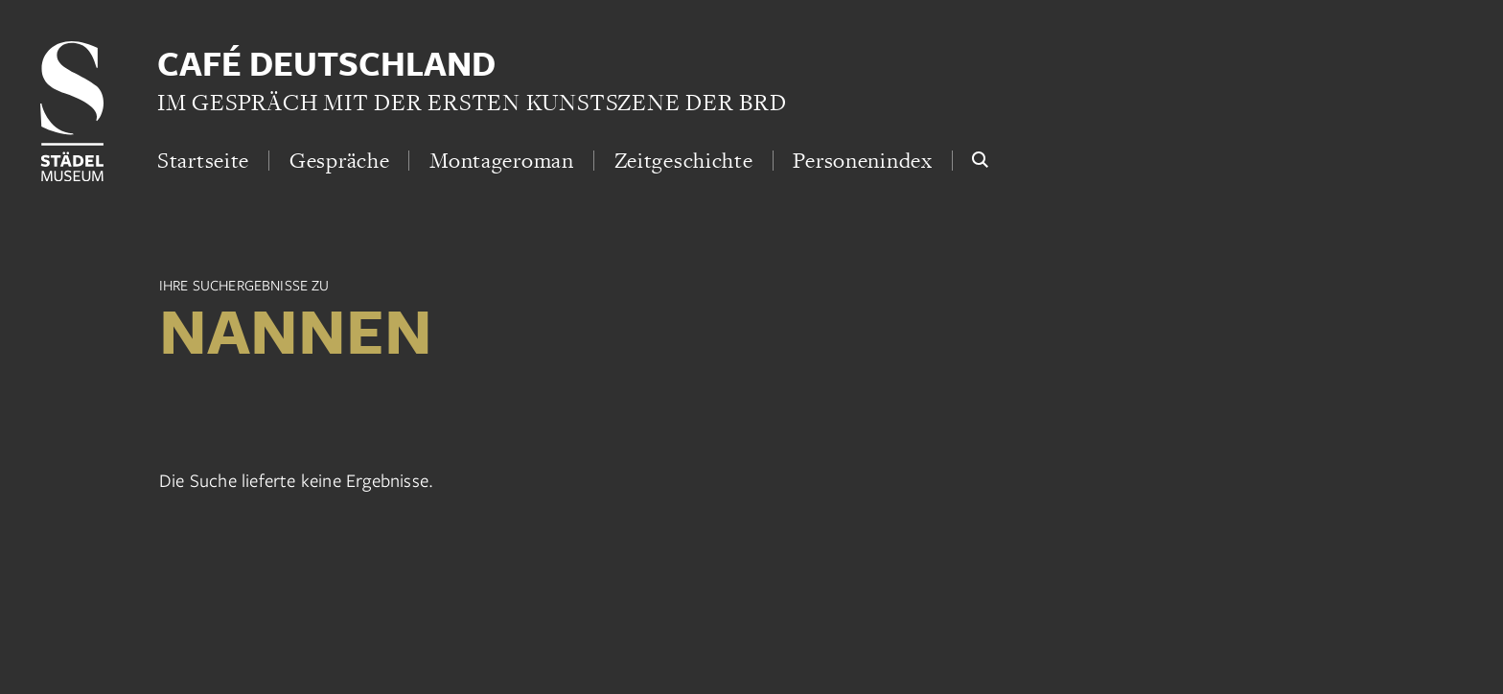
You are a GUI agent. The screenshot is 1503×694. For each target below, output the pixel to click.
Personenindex (862, 160)
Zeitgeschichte (683, 160)
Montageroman (501, 160)
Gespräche (339, 160)
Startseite (203, 160)
